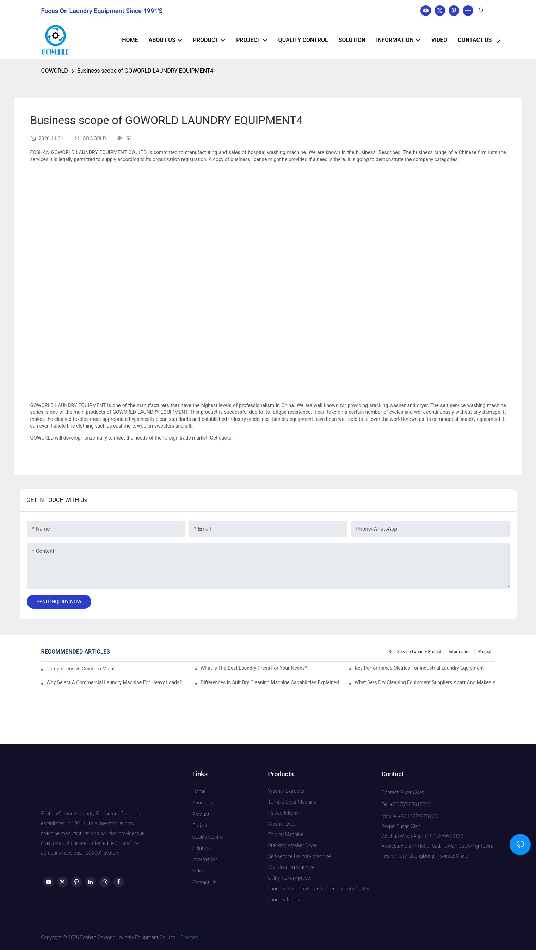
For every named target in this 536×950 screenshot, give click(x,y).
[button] (498, 40)
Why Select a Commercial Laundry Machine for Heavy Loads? (114, 682)
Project (485, 651)
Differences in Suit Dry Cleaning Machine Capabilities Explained (270, 682)
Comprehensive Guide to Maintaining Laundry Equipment (80, 669)
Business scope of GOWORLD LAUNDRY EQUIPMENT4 (145, 70)
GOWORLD (54, 70)
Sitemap (189, 937)
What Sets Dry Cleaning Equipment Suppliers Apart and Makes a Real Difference (425, 682)
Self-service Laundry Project (415, 651)
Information (459, 651)
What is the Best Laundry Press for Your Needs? (254, 668)
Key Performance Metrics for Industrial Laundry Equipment (419, 668)
